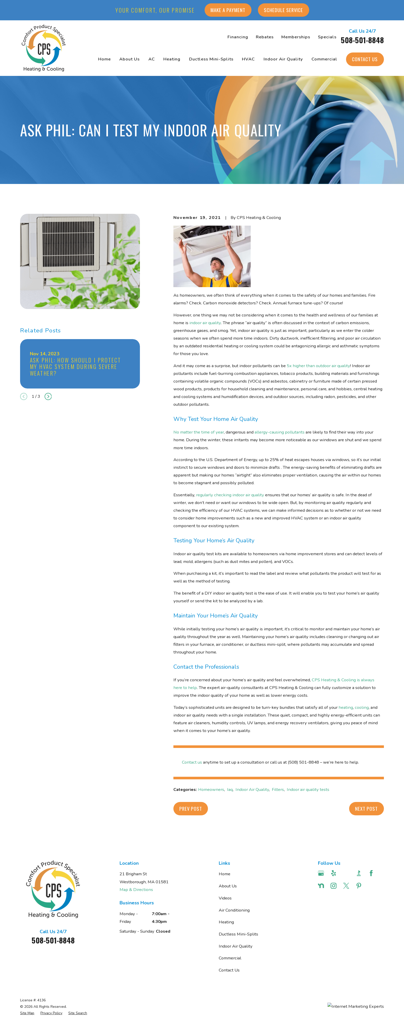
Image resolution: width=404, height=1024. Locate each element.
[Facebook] (371, 873)
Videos (225, 898)
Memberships (295, 37)
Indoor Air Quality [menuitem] (283, 59)
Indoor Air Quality (252, 789)
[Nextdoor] (321, 886)
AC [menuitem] (151, 59)
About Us (228, 886)
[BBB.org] (359, 873)
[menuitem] (27, 1013)
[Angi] (346, 873)
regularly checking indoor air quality (230, 495)
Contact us (192, 762)
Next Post (366, 808)
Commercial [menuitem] (324, 59)
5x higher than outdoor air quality (318, 366)
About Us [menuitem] (129, 59)
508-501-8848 (362, 39)
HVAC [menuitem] (248, 59)
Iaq (230, 789)
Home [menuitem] (104, 59)
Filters (278, 789)
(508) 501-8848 (303, 762)
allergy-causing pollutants (279, 432)
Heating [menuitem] (171, 59)
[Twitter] (346, 886)
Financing (238, 37)
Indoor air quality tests (308, 789)
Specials (327, 37)
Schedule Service (283, 9)
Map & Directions (136, 890)
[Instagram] (333, 886)
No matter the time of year (198, 432)
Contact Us (365, 59)
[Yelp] (333, 873)
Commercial (230, 958)
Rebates (265, 37)
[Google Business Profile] (321, 873)
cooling (362, 707)
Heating (226, 922)
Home (224, 874)
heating (346, 707)
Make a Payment (228, 9)
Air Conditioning (234, 910)
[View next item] (48, 396)
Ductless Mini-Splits (238, 934)
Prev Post (190, 808)
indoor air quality (205, 323)
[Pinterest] (359, 886)
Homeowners (211, 789)
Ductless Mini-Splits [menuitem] (211, 59)
